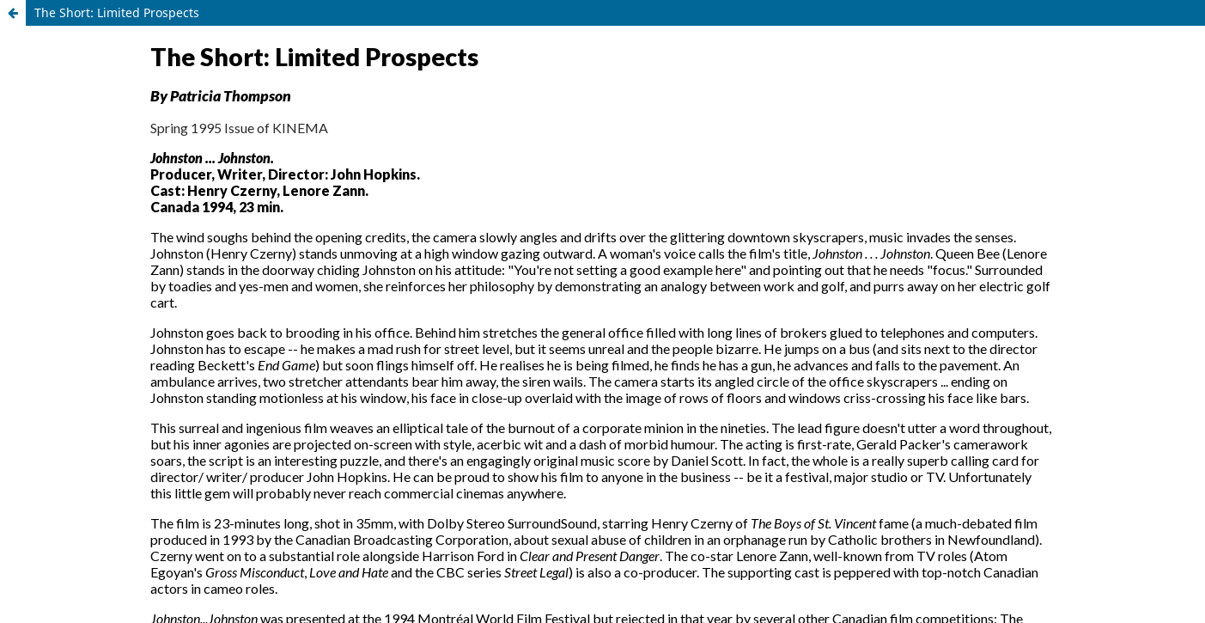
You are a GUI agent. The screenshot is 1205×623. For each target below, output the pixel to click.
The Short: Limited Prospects (116, 12)
